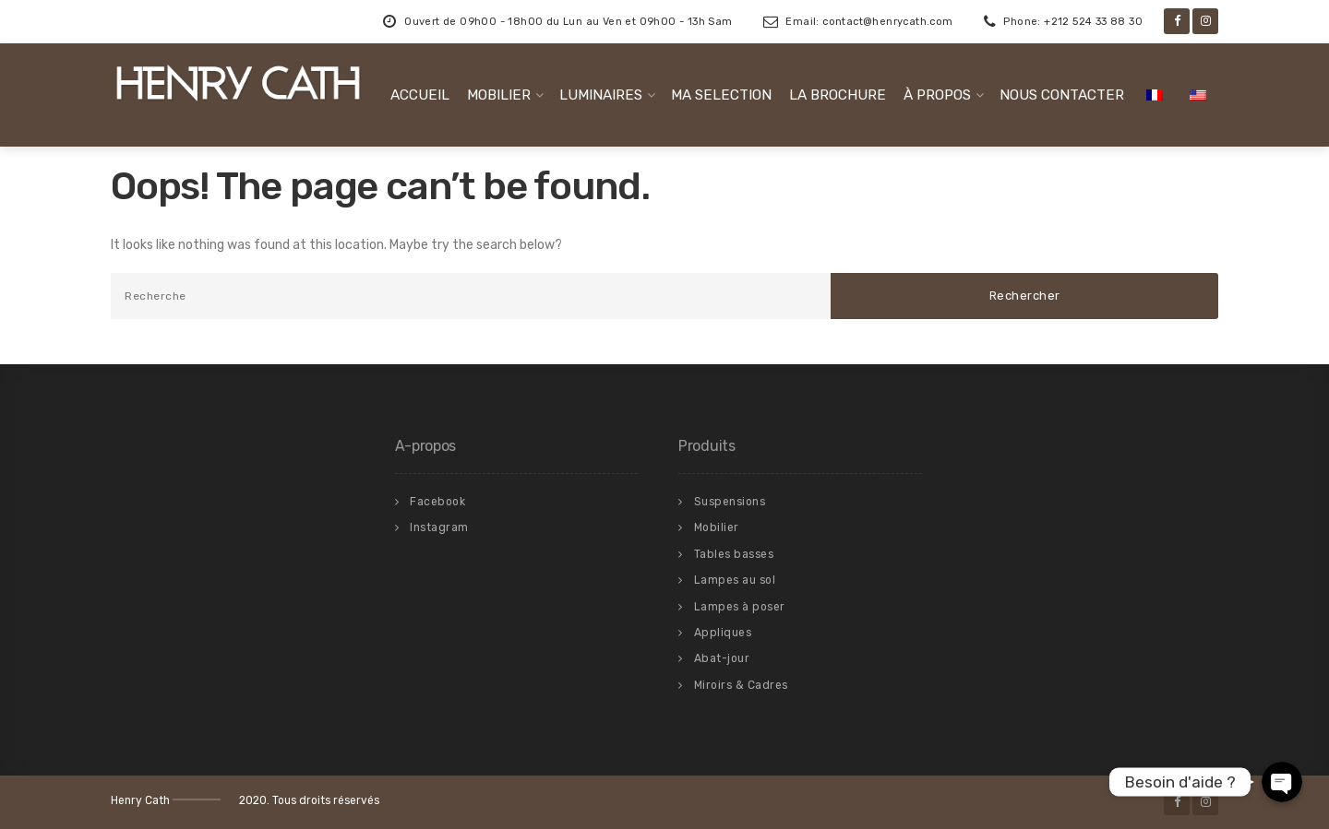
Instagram (439, 527)
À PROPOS (937, 95)
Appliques (723, 632)
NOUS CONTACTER (1062, 95)
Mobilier (716, 527)
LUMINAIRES (600, 95)
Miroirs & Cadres (741, 685)
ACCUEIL (419, 95)
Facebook (437, 501)
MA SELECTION (721, 95)
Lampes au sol (735, 580)
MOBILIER (499, 95)
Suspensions (730, 501)
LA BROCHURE (837, 95)
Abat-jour (722, 658)
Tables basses (734, 554)
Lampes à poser (739, 606)
